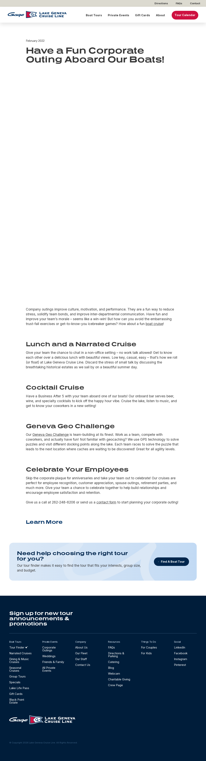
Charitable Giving (119, 679)
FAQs (179, 3)
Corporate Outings (49, 649)
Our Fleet (81, 653)
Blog (111, 667)
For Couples (149, 647)
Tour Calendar (185, 15)
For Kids (146, 653)
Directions (161, 3)
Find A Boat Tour (173, 561)
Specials (14, 682)
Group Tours (17, 676)
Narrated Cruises (20, 653)
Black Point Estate (16, 701)
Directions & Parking (116, 655)
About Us (81, 647)
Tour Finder (16, 647)
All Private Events (48, 669)
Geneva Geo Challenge (50, 435)
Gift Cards (142, 15)
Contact (195, 3)
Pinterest (180, 664)
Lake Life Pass (19, 688)
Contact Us (82, 664)
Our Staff (81, 659)
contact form (106, 502)
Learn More (44, 522)
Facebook (180, 653)
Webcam (114, 673)
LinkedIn (179, 647)
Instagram (180, 659)
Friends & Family (53, 661)
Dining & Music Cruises (19, 660)
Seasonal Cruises (15, 669)
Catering (113, 661)
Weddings (49, 656)
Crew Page (115, 685)
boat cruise (154, 324)
